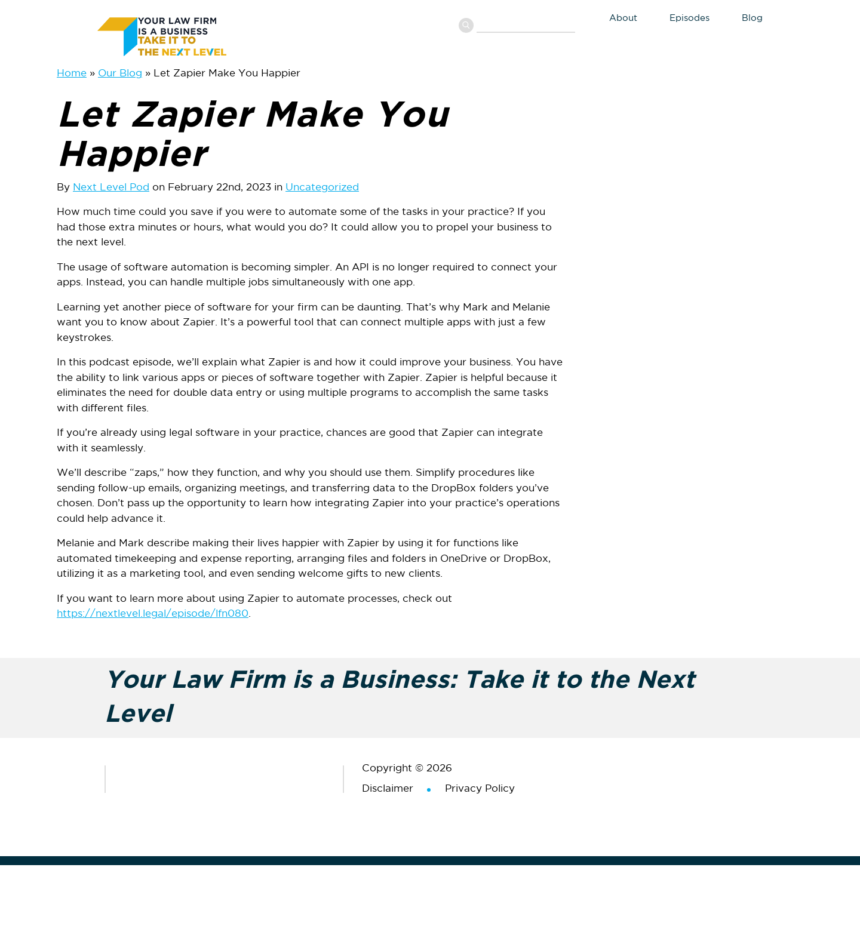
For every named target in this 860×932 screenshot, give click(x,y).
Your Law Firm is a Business (187, 34)
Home (72, 73)
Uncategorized (322, 187)
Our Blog (120, 73)
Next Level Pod (111, 187)
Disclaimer (387, 789)
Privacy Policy (480, 789)
